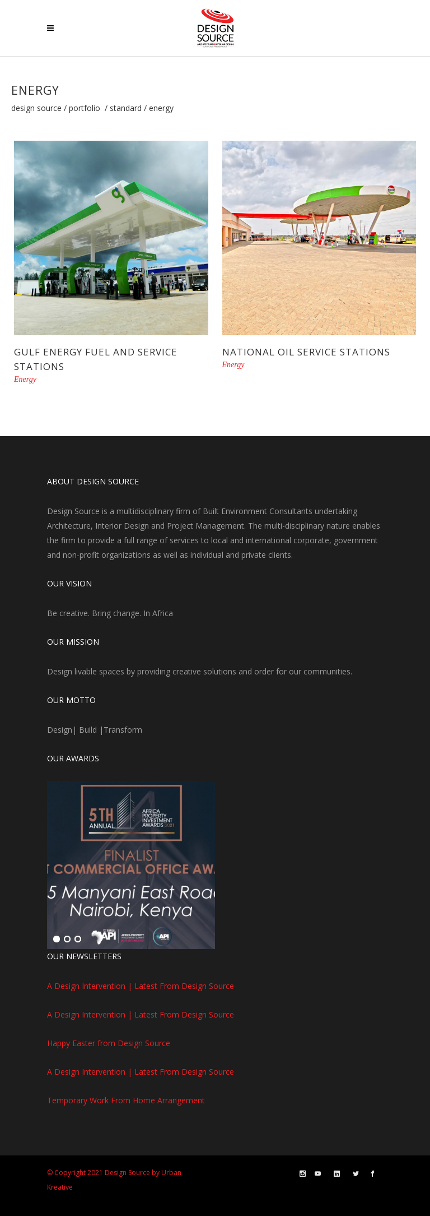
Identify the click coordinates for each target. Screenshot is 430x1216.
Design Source (36, 108)
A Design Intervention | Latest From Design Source (140, 986)
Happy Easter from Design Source (108, 1043)
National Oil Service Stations (306, 351)
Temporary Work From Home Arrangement (126, 1100)
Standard (126, 108)
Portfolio (84, 108)
